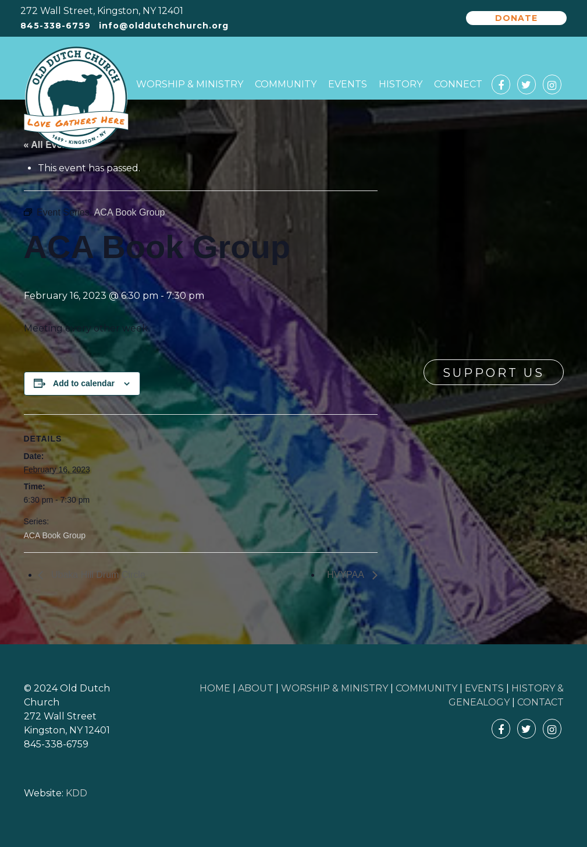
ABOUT (255, 688)
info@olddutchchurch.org (164, 26)
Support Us (494, 373)
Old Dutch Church (76, 98)
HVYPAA (346, 575)
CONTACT (540, 702)
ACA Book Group (55, 535)
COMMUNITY (426, 688)
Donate (516, 18)
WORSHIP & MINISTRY (334, 688)
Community (285, 84)
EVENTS (484, 688)
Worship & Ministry (189, 84)
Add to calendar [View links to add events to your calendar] (84, 383)
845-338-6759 (55, 26)
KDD (76, 793)
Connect (458, 84)
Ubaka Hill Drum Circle (97, 575)
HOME (215, 688)
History (400, 84)
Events (347, 84)
